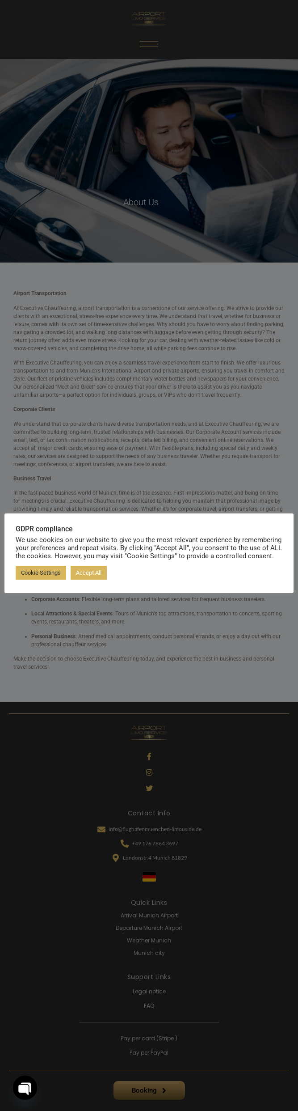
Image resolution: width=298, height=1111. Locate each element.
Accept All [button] (88, 572)
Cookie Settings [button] (41, 572)
